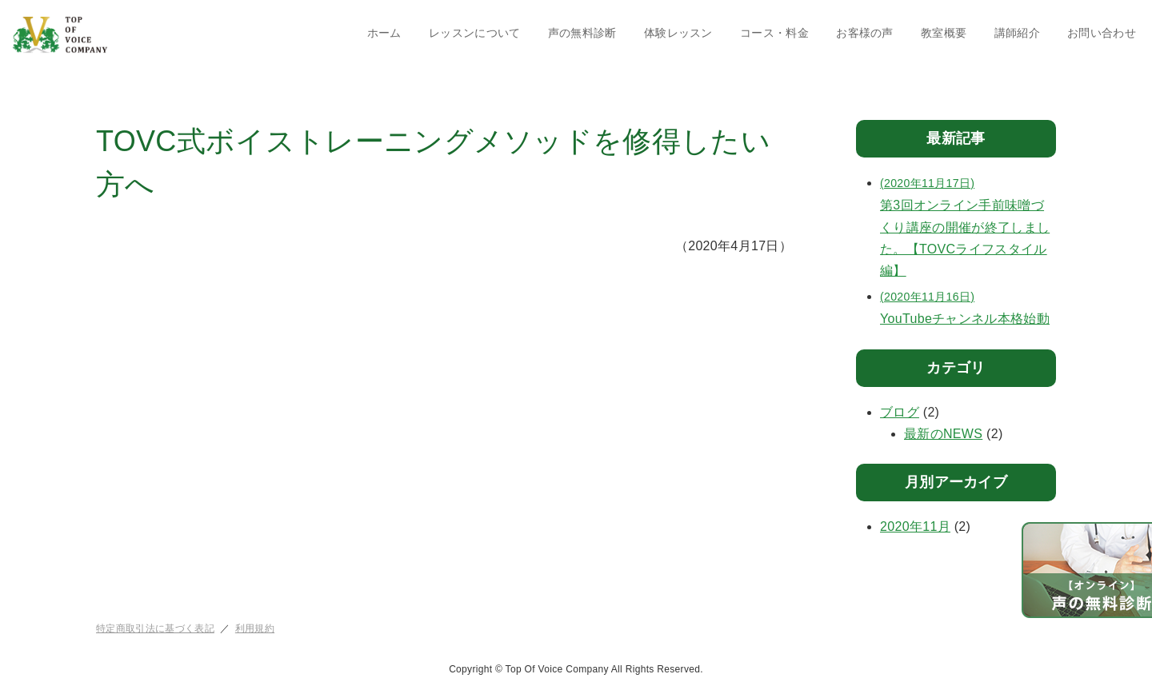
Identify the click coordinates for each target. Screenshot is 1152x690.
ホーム (384, 32)
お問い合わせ (1101, 32)
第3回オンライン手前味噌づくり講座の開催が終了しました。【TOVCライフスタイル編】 (968, 225)
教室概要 (943, 32)
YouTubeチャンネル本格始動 (968, 305)
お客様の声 (865, 32)
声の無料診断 (582, 32)
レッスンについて (475, 32)
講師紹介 (1017, 32)
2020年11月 (915, 526)
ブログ (899, 412)
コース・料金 (774, 32)
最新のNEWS (943, 434)
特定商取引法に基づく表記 (155, 628)
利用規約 (254, 628)
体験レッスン (678, 32)
